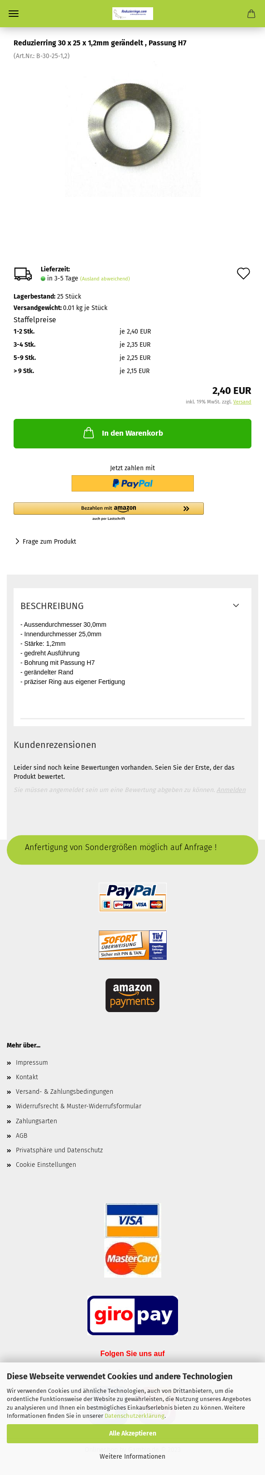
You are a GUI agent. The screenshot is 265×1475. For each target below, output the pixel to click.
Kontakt (27, 1077)
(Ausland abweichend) (105, 279)
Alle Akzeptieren (132, 1433)
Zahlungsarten (36, 1121)
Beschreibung (52, 605)
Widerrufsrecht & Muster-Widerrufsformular (78, 1106)
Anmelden (231, 790)
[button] (109, 511)
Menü (14, 13)
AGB (21, 1136)
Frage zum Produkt (49, 542)
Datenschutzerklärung (134, 1415)
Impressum (32, 1063)
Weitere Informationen (132, 1456)
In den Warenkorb (122, 432)
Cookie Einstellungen (46, 1165)
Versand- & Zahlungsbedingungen (64, 1092)
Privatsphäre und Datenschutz (59, 1150)
